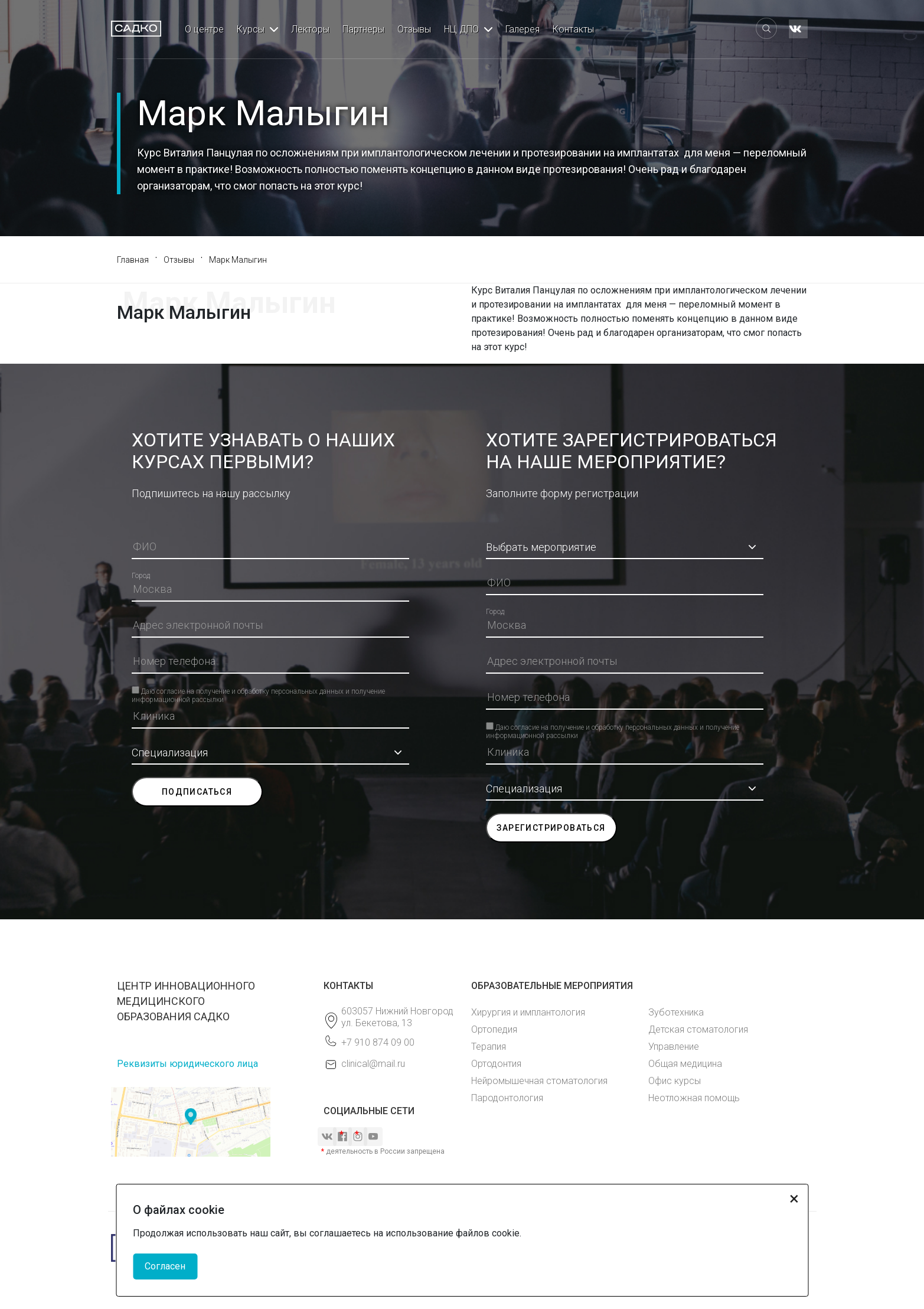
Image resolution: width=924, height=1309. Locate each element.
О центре (204, 29)
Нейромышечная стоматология (539, 1080)
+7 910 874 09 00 (377, 1042)
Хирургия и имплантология (528, 1012)
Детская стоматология (698, 1029)
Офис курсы (674, 1080)
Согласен (165, 1266)
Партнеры (363, 29)
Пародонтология (507, 1098)
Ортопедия (494, 1029)
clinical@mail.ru (373, 1063)
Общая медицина (685, 1063)
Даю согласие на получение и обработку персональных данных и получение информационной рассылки (258, 690)
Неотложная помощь (694, 1098)
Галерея (522, 29)
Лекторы (310, 29)
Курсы (251, 29)
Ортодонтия (496, 1063)
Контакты (573, 29)
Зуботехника (676, 1012)
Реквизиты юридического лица (187, 1063)
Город (141, 576)
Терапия (488, 1046)
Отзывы (414, 29)
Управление (673, 1046)
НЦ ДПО (461, 29)
